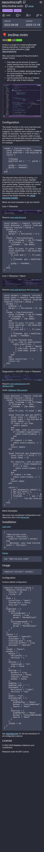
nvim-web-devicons (18, 224)
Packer (5, 614)
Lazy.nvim (6, 584)
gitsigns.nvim (7, 419)
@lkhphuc (12, 424)
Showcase (25, 575)
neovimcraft (12, 2)
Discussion (22, 424)
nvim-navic (34, 307)
